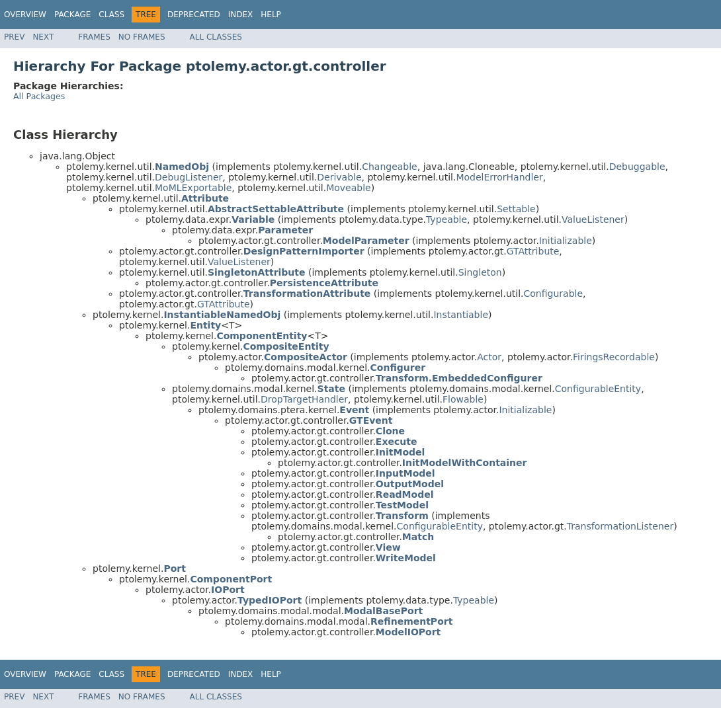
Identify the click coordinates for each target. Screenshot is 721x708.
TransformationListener (620, 526)
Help (271, 14)
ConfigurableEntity (598, 388)
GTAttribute (533, 251)
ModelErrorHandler (499, 177)
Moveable (348, 187)
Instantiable (460, 314)
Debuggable (637, 166)
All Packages (39, 96)
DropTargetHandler (304, 399)
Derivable (339, 177)
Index (240, 14)
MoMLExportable (193, 187)
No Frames (141, 37)
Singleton (480, 272)
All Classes (216, 37)
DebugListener (188, 177)
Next (43, 37)
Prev (14, 37)
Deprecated (193, 14)
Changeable (389, 166)
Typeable (446, 219)
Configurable (553, 293)
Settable (516, 209)
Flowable (463, 399)
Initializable (565, 240)
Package (72, 14)
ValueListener (593, 219)
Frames (94, 37)
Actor (489, 357)
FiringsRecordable (614, 357)
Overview (25, 14)
